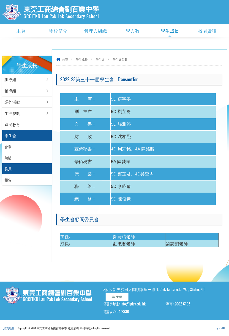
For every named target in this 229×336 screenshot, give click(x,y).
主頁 (20, 30)
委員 (8, 169)
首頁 (65, 59)
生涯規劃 (12, 113)
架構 (8, 158)
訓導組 (10, 79)
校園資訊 (207, 30)
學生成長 (170, 30)
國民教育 (12, 124)
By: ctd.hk (221, 328)
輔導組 (10, 90)
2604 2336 (121, 311)
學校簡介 (58, 30)
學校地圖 (117, 297)
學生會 (100, 59)
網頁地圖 (8, 328)
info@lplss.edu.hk (133, 304)
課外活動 (12, 102)
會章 (8, 147)
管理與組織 (95, 30)
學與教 (132, 30)
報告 (8, 180)
